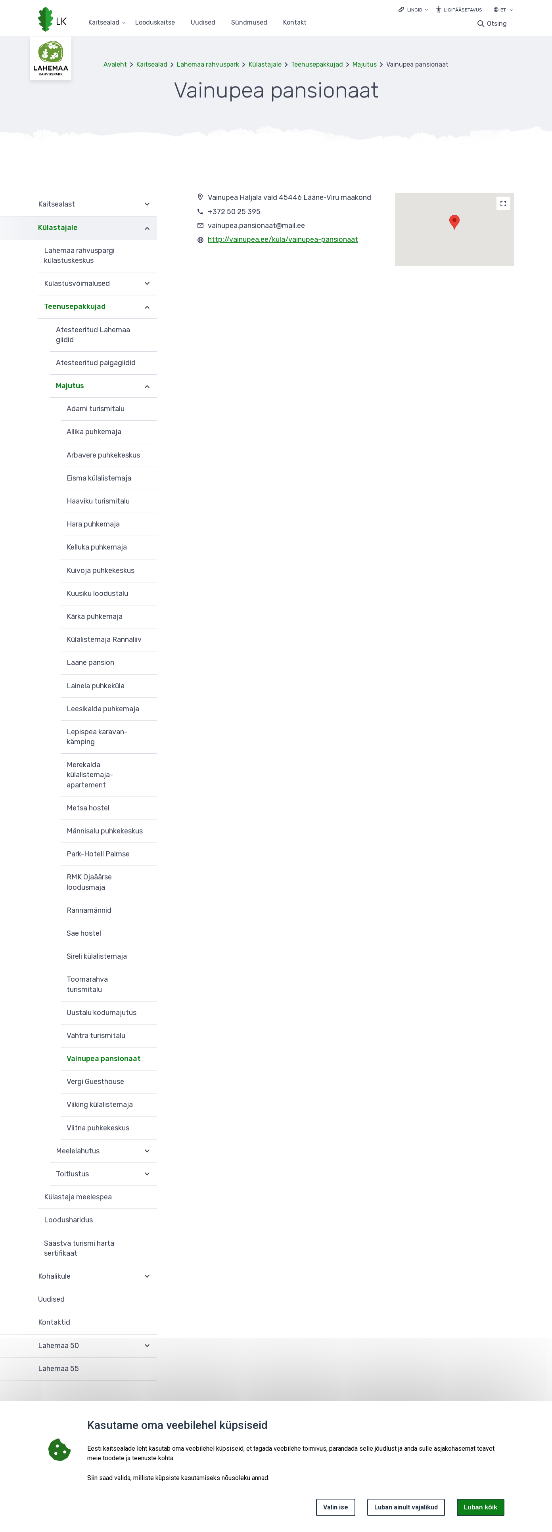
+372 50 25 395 (234, 211)
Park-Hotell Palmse (98, 854)
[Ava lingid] (413, 9)
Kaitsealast (56, 204)
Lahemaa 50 (58, 1345)
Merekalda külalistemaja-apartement (90, 774)
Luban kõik (480, 1507)
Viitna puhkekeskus (98, 1128)
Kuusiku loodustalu (97, 593)
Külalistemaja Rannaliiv (104, 639)
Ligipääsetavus (463, 10)
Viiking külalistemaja (100, 1104)
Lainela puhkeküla (96, 686)
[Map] (503, 203)
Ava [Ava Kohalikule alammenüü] (147, 1276)
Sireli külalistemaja (97, 956)
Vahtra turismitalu (96, 1035)
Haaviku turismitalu (98, 501)
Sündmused (249, 22)
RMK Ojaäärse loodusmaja (89, 882)
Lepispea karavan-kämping (97, 737)
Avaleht (115, 64)
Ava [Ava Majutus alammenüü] (147, 386)
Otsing (497, 23)
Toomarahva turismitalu (87, 984)
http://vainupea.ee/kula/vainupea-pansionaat (283, 239)
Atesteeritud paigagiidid (96, 362)
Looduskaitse (155, 22)
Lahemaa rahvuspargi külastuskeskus (79, 255)
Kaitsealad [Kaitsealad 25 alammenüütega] (103, 22)
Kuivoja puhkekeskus (100, 570)
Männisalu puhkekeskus (105, 831)
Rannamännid (89, 910)
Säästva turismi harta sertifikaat (79, 1248)
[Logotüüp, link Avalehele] (52, 20)
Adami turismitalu (96, 408)
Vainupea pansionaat (104, 1058)
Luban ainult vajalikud (406, 1507)
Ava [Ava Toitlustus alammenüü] (147, 1174)
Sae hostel (84, 933)
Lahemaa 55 (58, 1368)
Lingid (414, 10)
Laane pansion (90, 662)
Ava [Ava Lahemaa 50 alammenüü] (147, 1346)
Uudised (203, 22)
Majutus (365, 64)
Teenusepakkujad (317, 64)
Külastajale (265, 64)
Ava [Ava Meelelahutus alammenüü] (147, 1151)
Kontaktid (54, 1322)
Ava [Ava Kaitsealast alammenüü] (147, 204)
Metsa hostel (88, 808)
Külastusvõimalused (77, 283)
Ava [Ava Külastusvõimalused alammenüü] (147, 283)
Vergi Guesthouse (95, 1081)
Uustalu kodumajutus (101, 1012)
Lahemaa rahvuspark (208, 64)
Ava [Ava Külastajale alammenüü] (147, 227)
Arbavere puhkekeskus (103, 455)
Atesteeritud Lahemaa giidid (93, 335)
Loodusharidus (68, 1220)
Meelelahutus (78, 1151)
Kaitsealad (151, 64)
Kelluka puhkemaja (97, 547)
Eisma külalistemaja (99, 478)
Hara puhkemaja (93, 524)
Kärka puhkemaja (95, 616)
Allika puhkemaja (94, 431)
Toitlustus (72, 1174)
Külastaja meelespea (78, 1197)
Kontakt (295, 22)
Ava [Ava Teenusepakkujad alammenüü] (147, 306)
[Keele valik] (511, 11)
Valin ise (335, 1507)
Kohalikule (54, 1276)
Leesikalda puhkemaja (103, 709)
